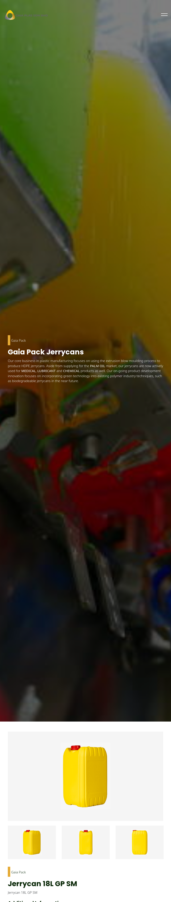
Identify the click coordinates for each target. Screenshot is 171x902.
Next (166, 845)
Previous (4, 845)
